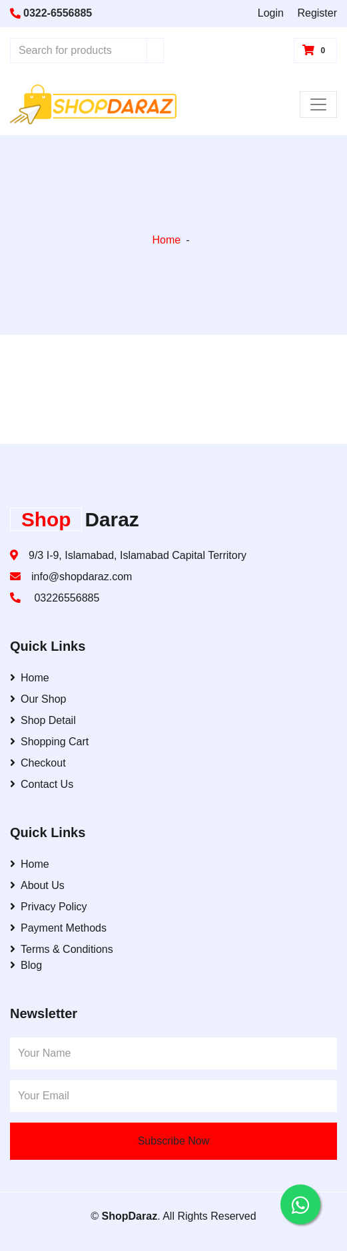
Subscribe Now (174, 1141)
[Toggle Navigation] (318, 104)
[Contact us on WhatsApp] (300, 1204)
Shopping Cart (49, 741)
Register (317, 13)
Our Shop (38, 699)
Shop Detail (43, 720)
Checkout (38, 763)
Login (271, 13)
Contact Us (41, 784)
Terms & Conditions (61, 949)
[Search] (155, 50)
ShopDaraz (130, 1216)
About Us (37, 885)
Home (166, 240)
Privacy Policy (48, 906)
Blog (26, 965)
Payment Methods (58, 928)
